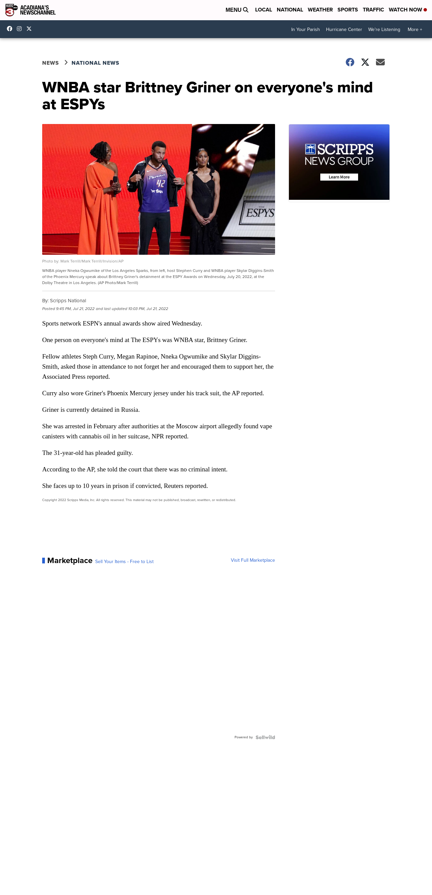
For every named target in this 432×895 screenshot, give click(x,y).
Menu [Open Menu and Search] (236, 10)
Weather (320, 9)
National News (95, 63)
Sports (348, 9)
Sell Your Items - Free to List (124, 561)
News (50, 63)
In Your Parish (305, 29)
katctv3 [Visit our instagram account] (21, 28)
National (290, 9)
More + (415, 29)
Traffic (373, 9)
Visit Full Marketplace (253, 560)
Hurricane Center (344, 29)
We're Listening (384, 29)
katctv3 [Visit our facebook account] (11, 28)
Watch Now (408, 9)
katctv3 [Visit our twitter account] (30, 28)
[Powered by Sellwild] (265, 737)
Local (263, 9)
